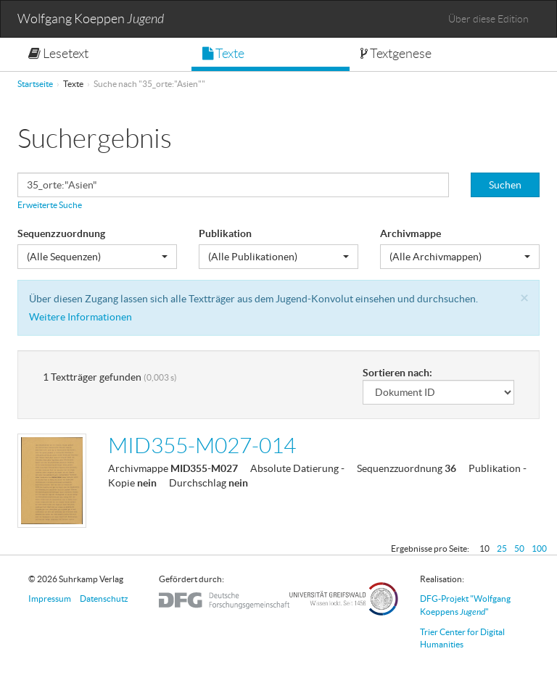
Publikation (225, 233)
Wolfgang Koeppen (90, 19)
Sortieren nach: (397, 372)
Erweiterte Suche (49, 205)
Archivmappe (410, 233)
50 (519, 548)
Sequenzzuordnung (61, 233)
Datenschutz (104, 598)
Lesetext (58, 53)
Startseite (35, 83)
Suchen (505, 185)
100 (539, 548)
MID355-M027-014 (202, 445)
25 (502, 548)
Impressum (49, 598)
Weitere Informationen (80, 317)
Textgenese (396, 53)
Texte (223, 53)
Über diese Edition (488, 19)
